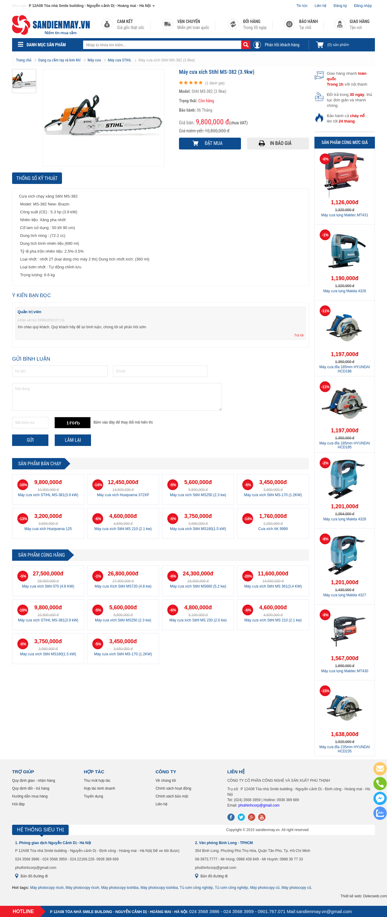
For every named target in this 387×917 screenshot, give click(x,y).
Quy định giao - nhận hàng (33, 780)
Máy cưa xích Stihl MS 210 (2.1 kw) (122, 529)
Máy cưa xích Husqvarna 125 (48, 529)
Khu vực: (20, 6)
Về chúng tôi (165, 780)
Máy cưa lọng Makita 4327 (344, 595)
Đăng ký (340, 6)
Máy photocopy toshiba (119, 888)
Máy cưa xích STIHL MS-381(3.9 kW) (48, 495)
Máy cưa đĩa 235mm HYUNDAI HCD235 (344, 749)
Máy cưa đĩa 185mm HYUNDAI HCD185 (344, 445)
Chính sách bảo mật (171, 796)
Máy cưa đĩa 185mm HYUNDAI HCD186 (344, 369)
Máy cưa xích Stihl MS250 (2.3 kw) (198, 495)
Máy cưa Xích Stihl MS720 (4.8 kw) (123, 586)
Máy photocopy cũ (264, 888)
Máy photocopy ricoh (47, 888)
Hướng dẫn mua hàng (29, 796)
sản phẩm (338, 45)
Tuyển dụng (93, 796)
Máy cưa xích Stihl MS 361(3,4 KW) (273, 586)
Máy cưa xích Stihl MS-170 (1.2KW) (273, 495)
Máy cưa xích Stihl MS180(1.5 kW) (198, 529)
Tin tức (301, 6)
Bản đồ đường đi (34, 876)
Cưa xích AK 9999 (273, 529)
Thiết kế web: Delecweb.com (363, 896)
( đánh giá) (215, 83)
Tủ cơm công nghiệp (196, 888)
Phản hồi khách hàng (282, 44)
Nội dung (117, 397)
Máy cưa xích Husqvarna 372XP (123, 495)
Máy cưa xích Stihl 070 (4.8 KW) (48, 586)
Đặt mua (214, 143)
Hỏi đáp (18, 804)
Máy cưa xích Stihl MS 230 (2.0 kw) (197, 620)
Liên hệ (321, 6)
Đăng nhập (363, 6)
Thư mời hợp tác (97, 780)
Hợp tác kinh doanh (99, 788)
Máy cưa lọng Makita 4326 (344, 291)
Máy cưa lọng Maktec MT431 (344, 215)
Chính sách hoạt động (173, 788)
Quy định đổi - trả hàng (30, 788)
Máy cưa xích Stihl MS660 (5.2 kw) (198, 586)
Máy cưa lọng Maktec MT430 (344, 671)
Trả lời (299, 335)
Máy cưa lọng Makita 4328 (344, 519)
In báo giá (281, 143)
